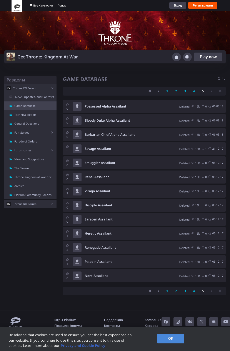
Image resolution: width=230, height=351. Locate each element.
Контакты (112, 326)
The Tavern (21, 168)
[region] (115, 339)
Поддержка (113, 320)
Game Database (24, 106)
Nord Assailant (96, 276)
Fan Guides (21, 132)
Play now (208, 57)
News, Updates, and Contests (34, 97)
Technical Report (25, 115)
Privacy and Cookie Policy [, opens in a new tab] (83, 345)
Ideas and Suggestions (29, 159)
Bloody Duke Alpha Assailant (107, 120)
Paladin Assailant (98, 262)
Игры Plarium (65, 320)
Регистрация (203, 5)
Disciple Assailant (98, 205)
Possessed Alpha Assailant (105, 106)
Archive (19, 186)
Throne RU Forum (25, 204)
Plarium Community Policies (33, 195)
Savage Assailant (98, 149)
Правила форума (68, 326)
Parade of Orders (25, 141)
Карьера (151, 326)
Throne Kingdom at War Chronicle (35, 177)
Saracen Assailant (99, 219)
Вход (178, 5)
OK (170, 338)
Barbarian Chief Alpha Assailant (110, 134)
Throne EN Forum (25, 88)
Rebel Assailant (97, 177)
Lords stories (22, 150)
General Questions (26, 124)
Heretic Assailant (98, 233)
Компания (153, 320)
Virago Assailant (97, 191)
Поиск (61, 5)
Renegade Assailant (100, 247)
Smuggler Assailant (100, 163)
